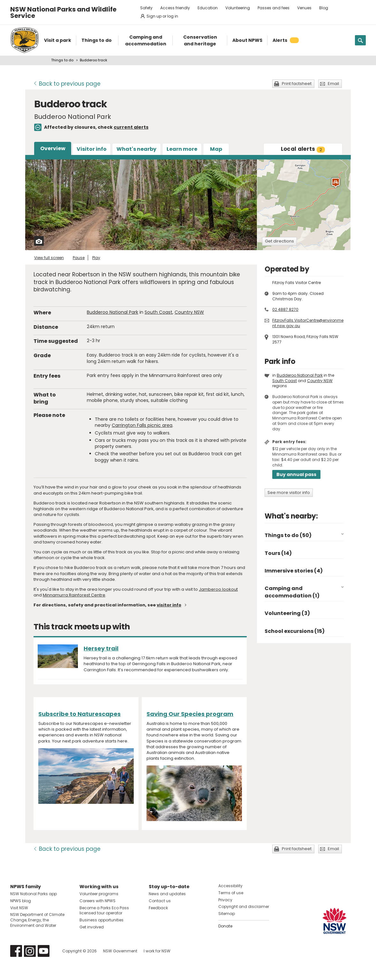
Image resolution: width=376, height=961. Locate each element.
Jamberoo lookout (218, 589)
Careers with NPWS (97, 900)
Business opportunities (101, 920)
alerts (303, 149)
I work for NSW (157, 951)
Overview (52, 148)
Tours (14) (278, 553)
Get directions (279, 241)
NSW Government (120, 951)
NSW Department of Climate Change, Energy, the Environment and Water (37, 920)
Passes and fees (274, 8)
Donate (225, 926)
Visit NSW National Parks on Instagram (30, 951)
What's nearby (136, 149)
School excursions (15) (295, 631)
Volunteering (237, 8)
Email (333, 84)
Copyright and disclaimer (243, 906)
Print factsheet (297, 84)
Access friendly (175, 8)
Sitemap (226, 913)
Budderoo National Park (112, 312)
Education (208, 8)
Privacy (225, 900)
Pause (79, 257)
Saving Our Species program (190, 714)
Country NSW (189, 312)
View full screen (49, 257)
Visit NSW (19, 908)
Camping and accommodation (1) (292, 592)
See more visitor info (288, 492)
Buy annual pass (296, 474)
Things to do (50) (288, 535)
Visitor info (92, 149)
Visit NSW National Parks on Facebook (16, 951)
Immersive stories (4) (294, 570)
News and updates (167, 893)
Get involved (91, 927)
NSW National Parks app (33, 893)
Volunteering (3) (287, 613)
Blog (323, 8)
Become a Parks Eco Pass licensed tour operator (104, 910)
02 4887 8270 (285, 309)
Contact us (160, 900)
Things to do (62, 60)
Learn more (182, 149)
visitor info (169, 605)
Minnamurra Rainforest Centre (74, 595)
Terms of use (230, 893)
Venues (304, 8)
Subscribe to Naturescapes (79, 714)
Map (216, 149)
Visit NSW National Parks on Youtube (43, 951)
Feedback (158, 908)
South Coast (158, 312)
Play (96, 257)
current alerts (131, 127)
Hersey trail (101, 648)
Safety (146, 8)
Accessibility (230, 885)
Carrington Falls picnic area (142, 425)
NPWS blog (20, 900)
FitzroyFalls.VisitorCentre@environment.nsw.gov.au (307, 323)
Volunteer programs (98, 893)
